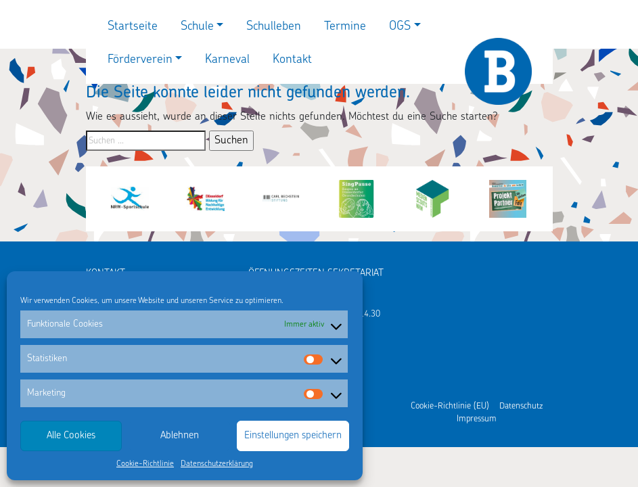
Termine (345, 26)
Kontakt (292, 59)
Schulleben (273, 26)
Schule (197, 26)
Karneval (227, 59)
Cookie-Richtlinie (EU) (450, 406)
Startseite (133, 26)
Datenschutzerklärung (217, 464)
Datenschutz (521, 406)
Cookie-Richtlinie (145, 464)
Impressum (477, 419)
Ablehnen (179, 436)
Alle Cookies (71, 436)
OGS (400, 26)
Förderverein (140, 59)
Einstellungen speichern (293, 436)
